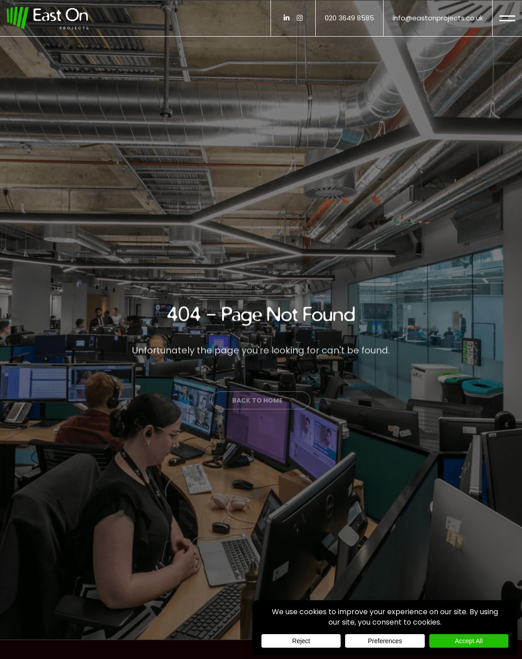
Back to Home (257, 415)
